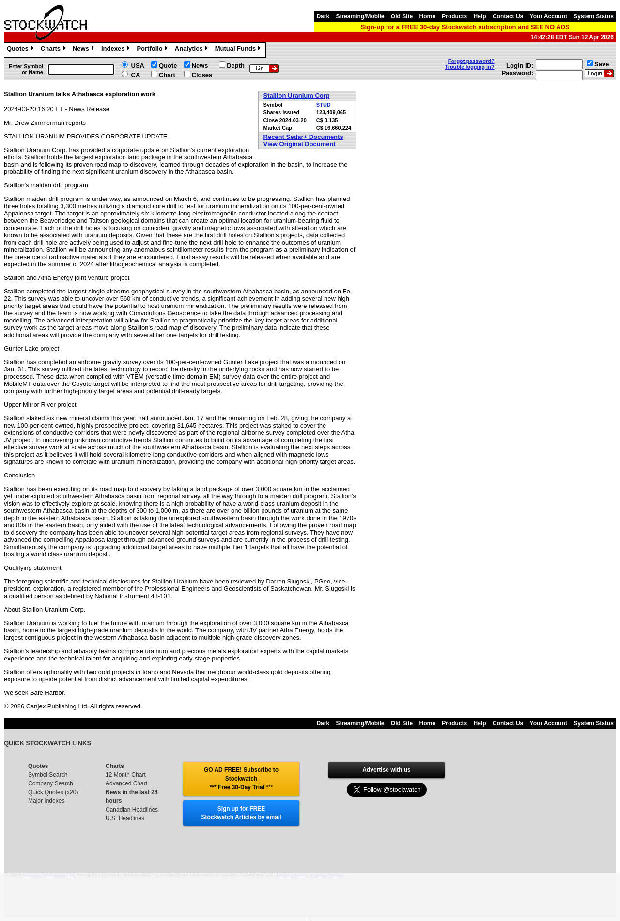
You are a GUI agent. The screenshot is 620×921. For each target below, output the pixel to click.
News (84, 50)
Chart (167, 74)
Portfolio (153, 50)
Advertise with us (386, 770)
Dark (322, 16)
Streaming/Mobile (360, 16)
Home (427, 16)
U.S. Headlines (125, 818)
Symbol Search (47, 774)
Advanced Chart (126, 783)
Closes (202, 74)
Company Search (50, 783)
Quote (168, 65)
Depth (236, 65)
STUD (323, 104)
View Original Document (300, 144)
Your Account (548, 16)
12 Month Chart (126, 774)
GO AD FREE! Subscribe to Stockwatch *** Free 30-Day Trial (241, 779)
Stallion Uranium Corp (297, 95)
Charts (54, 50)
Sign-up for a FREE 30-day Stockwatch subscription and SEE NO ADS (465, 27)
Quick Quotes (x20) (53, 792)
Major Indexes (46, 801)
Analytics (192, 50)
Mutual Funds (239, 50)
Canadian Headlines (132, 809)
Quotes (21, 50)
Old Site (402, 16)
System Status (594, 16)
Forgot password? (471, 61)
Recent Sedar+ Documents (303, 136)
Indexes (116, 50)
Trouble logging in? (470, 67)
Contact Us (508, 16)
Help (480, 16)
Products (454, 16)
